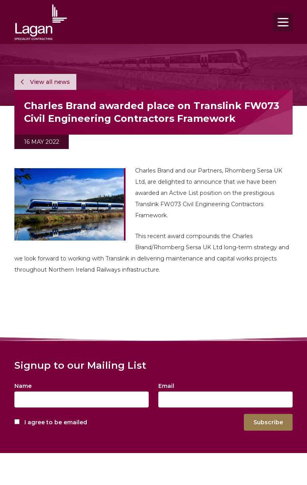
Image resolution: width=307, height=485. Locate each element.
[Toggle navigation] (283, 22)
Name (23, 386)
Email (166, 386)
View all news (45, 81)
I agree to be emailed (55, 422)
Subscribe (268, 422)
